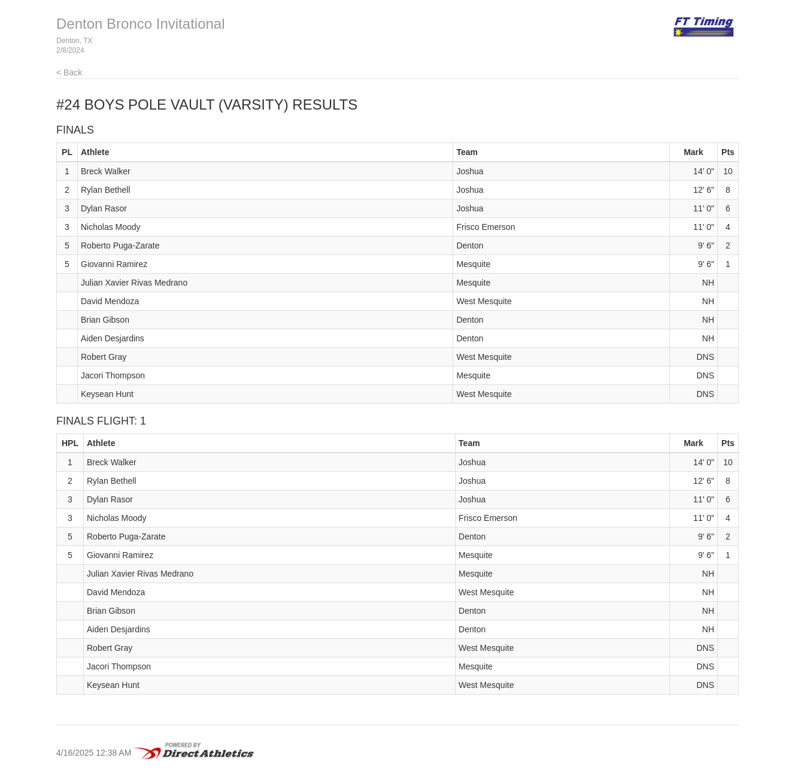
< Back (69, 72)
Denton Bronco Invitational (140, 24)
